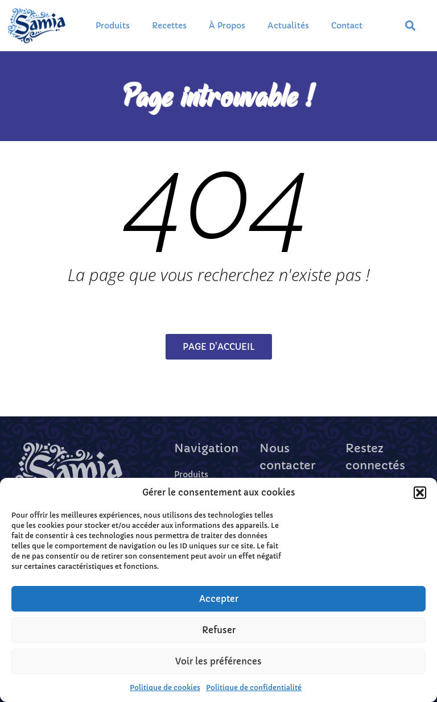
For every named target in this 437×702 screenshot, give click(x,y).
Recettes (169, 25)
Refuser (219, 630)
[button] (420, 492)
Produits (113, 25)
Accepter (218, 598)
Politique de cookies (165, 687)
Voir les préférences (218, 661)
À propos (227, 25)
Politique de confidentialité (254, 687)
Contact (346, 25)
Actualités (288, 25)
